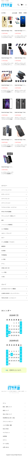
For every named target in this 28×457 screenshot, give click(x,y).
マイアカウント (6, 432)
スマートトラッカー (5, 203)
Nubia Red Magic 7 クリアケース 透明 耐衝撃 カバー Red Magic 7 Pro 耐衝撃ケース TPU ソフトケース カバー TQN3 (7, 166)
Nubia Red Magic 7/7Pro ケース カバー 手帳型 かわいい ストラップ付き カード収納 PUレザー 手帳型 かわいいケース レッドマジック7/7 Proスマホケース (7, 58)
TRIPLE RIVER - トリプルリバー (8, 297)
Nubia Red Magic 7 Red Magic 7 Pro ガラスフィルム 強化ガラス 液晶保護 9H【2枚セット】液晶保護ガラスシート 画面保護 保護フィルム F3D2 (7, 112)
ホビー (2, 237)
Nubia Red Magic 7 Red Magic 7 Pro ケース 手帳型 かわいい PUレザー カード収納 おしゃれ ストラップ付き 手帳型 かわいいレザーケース (7, 30)
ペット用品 (3, 272)
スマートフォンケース (6, 190)
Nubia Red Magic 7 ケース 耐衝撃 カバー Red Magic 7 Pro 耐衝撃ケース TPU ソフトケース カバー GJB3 (7, 139)
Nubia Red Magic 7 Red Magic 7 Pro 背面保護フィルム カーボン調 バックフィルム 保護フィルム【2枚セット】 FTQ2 (21, 112)
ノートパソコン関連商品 (6, 224)
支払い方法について (7, 414)
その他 (2, 276)
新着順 (25, 12)
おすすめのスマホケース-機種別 (8, 288)
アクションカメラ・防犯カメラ (8, 216)
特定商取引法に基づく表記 (9, 417)
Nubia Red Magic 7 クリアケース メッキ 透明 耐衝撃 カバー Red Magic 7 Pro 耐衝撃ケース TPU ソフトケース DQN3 (7, 85)
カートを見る (6, 443)
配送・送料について (7, 406)
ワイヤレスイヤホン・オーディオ (8, 207)
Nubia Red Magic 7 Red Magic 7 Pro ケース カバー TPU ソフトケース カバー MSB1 (21, 139)
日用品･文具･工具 (5, 268)
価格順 (20, 12)
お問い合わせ (6, 447)
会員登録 (5, 436)
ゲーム (2, 263)
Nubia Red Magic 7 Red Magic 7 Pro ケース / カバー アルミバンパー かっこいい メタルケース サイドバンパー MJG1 (21, 58)
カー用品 (3, 259)
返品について (6, 410)
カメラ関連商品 (4, 229)
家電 (2, 220)
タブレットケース (5, 194)
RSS (4, 428)
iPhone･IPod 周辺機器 (6, 211)
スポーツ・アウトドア (6, 233)
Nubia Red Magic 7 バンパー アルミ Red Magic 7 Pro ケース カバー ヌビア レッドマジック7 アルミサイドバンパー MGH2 (21, 85)
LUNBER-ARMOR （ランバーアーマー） (10, 293)
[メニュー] (26, 5)
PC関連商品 (4, 255)
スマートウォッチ (5, 198)
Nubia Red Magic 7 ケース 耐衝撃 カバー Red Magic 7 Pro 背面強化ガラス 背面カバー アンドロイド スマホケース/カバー (21, 30)
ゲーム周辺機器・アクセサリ (7, 242)
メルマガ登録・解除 (7, 425)
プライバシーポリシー (8, 421)
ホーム (4, 403)
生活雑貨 (3, 250)
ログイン (5, 440)
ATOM (7, 428)
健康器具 (3, 246)
